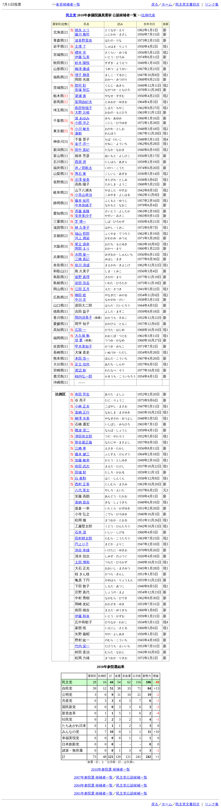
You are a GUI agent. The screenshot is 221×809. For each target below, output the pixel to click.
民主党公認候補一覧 (131, 777)
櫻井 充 (80, 52)
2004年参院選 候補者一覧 (93, 785)
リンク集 (212, 4)
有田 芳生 (82, 394)
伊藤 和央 (82, 616)
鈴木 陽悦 (82, 63)
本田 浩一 (82, 358)
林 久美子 (82, 227)
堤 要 (79, 340)
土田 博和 (82, 562)
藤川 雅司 (82, 34)
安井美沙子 (83, 216)
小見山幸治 (83, 195)
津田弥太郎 (83, 436)
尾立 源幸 (82, 244)
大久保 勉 (82, 335)
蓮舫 (78, 133)
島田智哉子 (83, 108)
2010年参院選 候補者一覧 (110, 769)
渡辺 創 (80, 370)
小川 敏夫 (82, 129)
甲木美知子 (83, 346)
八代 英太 (82, 490)
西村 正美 (82, 484)
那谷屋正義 (83, 442)
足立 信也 (82, 364)
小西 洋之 (82, 123)
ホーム (167, 4)
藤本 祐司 (82, 200)
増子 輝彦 (82, 75)
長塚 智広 (82, 90)
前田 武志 (82, 466)
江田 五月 (82, 289)
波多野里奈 (83, 40)
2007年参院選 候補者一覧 (93, 777)
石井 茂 (80, 532)
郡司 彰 (80, 85)
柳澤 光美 (82, 418)
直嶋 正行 (82, 412)
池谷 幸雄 (82, 550)
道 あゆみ (82, 118)
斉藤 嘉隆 (82, 211)
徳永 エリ (82, 30)
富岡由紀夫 (83, 102)
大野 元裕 (82, 112)
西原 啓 (80, 162)
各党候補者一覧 (68, 4)
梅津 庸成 (82, 69)
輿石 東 (80, 174)
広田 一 (80, 330)
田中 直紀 (82, 150)
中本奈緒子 (83, 205)
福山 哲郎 (82, 233)
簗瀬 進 (80, 96)
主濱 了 (80, 46)
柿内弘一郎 (83, 376)
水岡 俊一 (82, 254)
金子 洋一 (82, 144)
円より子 (82, 544)
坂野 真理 (82, 277)
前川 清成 (82, 265)
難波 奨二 (82, 430)
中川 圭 (80, 299)
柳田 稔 (80, 295)
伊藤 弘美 (82, 57)
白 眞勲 (80, 478)
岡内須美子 (83, 317)
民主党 (71, 15)
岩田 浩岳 (82, 283)
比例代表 (148, 15)
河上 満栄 (82, 238)
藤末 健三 (82, 454)
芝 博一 (80, 221)
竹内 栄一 (82, 646)
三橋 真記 (82, 259)
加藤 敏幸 (82, 460)
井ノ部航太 (83, 168)
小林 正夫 (82, 406)
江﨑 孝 (80, 448)
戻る (154, 4)
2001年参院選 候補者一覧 (93, 793)
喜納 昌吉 (82, 502)
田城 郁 (80, 472)
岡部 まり (82, 248)
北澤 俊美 (82, 180)
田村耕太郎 (83, 538)
